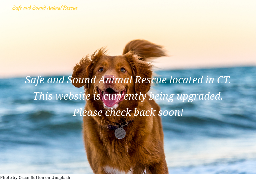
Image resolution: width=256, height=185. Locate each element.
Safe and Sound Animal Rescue (55, 13)
